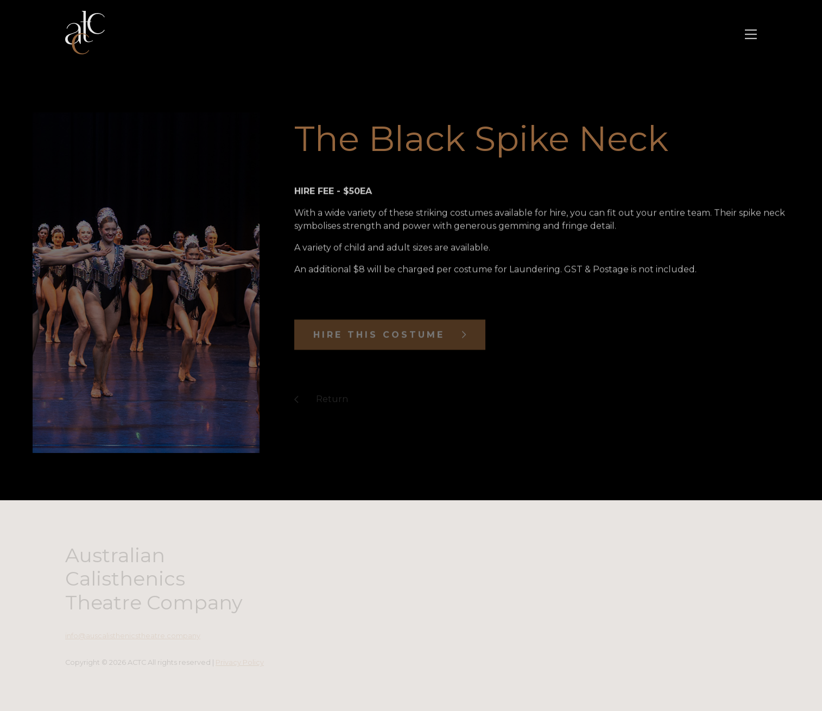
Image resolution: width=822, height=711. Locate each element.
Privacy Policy (240, 662)
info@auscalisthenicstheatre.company (132, 636)
